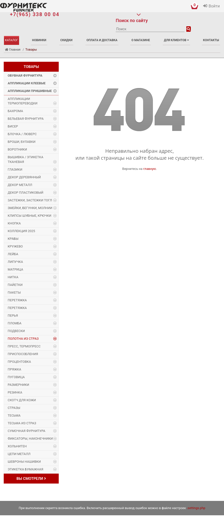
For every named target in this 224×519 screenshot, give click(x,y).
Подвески (16, 331)
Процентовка (19, 362)
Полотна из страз (23, 338)
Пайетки (15, 285)
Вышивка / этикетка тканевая (25, 159)
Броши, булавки (21, 142)
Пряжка (14, 369)
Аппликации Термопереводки (22, 101)
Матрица (15, 269)
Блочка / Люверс (22, 134)
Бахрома (15, 111)
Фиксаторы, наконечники (30, 438)
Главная (12, 49)
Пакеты (14, 292)
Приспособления (23, 354)
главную (149, 169)
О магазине (140, 40)
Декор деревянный (24, 177)
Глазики (15, 169)
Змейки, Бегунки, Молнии (30, 208)
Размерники (18, 385)
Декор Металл (20, 185)
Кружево (15, 246)
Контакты (211, 40)
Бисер (13, 126)
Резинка (15, 392)
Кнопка (14, 223)
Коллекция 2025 (21, 231)
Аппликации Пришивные (30, 91)
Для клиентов (176, 40)
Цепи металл (19, 454)
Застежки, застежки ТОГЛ (30, 200)
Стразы (14, 408)
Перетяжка (17, 300)
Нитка (13, 277)
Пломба (14, 323)
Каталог (11, 40)
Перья (13, 315)
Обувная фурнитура (25, 75)
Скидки (66, 40)
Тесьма (14, 415)
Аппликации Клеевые (27, 83)
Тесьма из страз (22, 423)
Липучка (15, 262)
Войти (214, 6)
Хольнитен (17, 446)
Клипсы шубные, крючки (29, 215)
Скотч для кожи (22, 400)
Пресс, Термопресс (24, 346)
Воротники (17, 149)
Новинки (39, 40)
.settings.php (196, 508)
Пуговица (16, 377)
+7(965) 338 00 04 (34, 14)
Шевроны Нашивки (24, 461)
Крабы (13, 239)
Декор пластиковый (25, 192)
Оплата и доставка (101, 40)
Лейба (13, 254)
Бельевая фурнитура (26, 119)
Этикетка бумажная (25, 469)
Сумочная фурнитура (26, 431)
